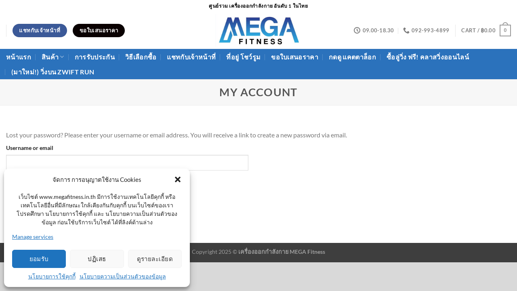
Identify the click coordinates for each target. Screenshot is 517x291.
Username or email (29, 147)
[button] (178, 179)
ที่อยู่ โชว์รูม (243, 57)
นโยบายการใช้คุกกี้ (52, 276)
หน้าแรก (18, 57)
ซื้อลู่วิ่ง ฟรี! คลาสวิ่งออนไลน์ (428, 57)
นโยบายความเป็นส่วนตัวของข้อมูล (123, 276)
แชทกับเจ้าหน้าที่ (191, 57)
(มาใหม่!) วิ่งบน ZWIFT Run (52, 72)
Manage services (32, 236)
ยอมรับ (39, 258)
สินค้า (53, 57)
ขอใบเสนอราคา (294, 57)
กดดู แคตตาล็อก (352, 57)
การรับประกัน (95, 57)
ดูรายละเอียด (155, 258)
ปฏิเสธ (97, 258)
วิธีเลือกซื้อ (141, 57)
